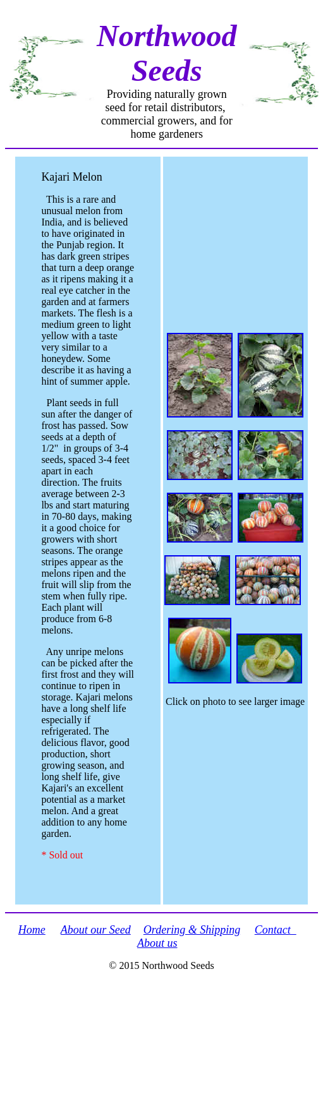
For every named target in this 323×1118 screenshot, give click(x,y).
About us (157, 943)
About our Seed (96, 929)
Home (32, 929)
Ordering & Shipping (191, 929)
